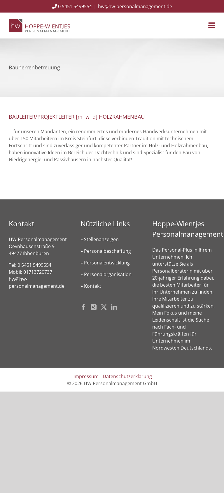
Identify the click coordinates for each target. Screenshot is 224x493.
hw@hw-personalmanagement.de (135, 6)
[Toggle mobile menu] (211, 25)
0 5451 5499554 (72, 6)
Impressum (86, 376)
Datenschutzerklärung (127, 376)
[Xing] (94, 307)
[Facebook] (83, 307)
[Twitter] (104, 307)
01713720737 (37, 272)
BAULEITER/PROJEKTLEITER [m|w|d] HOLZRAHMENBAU (77, 116)
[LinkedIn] (114, 307)
